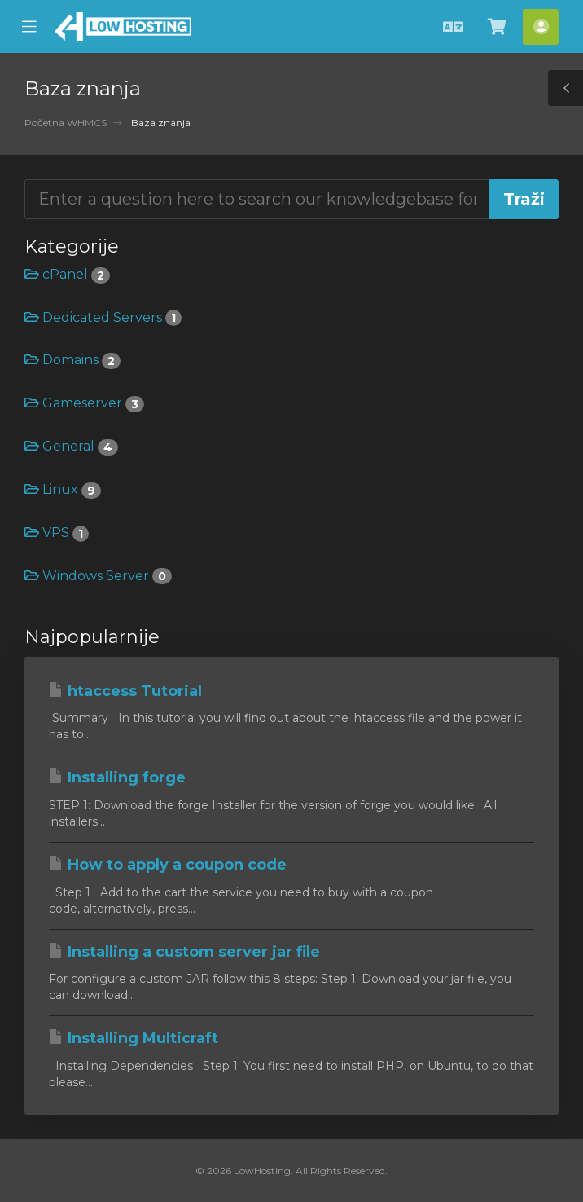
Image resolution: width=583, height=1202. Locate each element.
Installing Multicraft (133, 1038)
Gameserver (84, 403)
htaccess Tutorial (125, 691)
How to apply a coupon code (168, 865)
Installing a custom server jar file (184, 952)
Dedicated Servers (103, 317)
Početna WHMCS (65, 123)
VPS (56, 532)
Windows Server (98, 575)
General (71, 446)
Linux (62, 489)
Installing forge (117, 777)
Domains (72, 360)
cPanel (67, 274)
